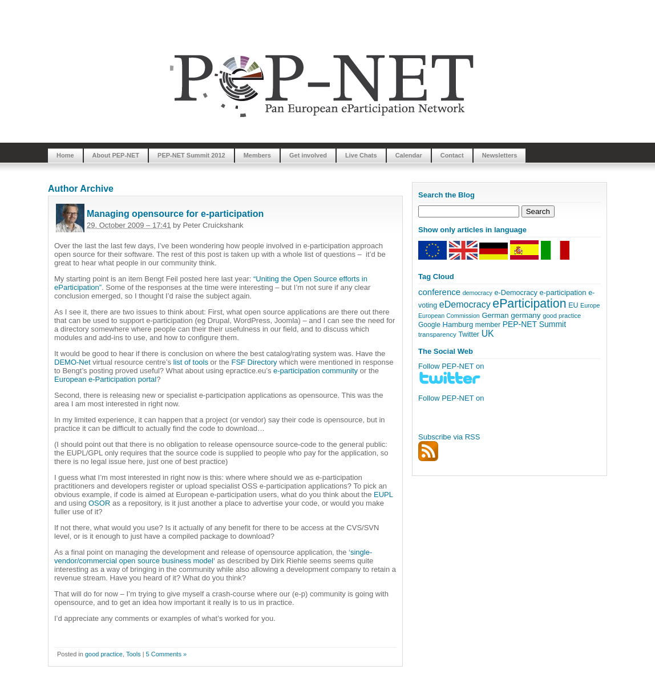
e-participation (563, 292)
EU (573, 305)
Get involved (308, 155)
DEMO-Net (72, 362)
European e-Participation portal (105, 379)
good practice (104, 654)
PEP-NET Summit (534, 324)
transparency (437, 334)
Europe (590, 305)
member (487, 325)
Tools (133, 654)
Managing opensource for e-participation (175, 214)
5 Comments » (166, 654)
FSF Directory (254, 362)
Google (429, 325)
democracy (477, 292)
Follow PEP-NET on (451, 398)
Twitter (468, 334)
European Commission (449, 315)
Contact (452, 155)
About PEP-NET (116, 155)
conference (439, 292)
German (495, 315)
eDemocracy (465, 304)
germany (525, 315)
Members (257, 155)
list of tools (190, 362)
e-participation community (315, 370)
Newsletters (499, 155)
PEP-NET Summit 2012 (191, 155)
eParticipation (529, 303)
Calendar (408, 155)
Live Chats (361, 155)
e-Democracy (515, 293)
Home (65, 155)
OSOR (99, 503)
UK (488, 333)
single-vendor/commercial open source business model (213, 556)
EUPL (383, 494)
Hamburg (457, 324)
